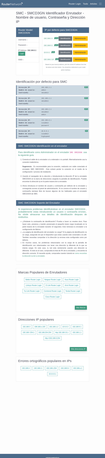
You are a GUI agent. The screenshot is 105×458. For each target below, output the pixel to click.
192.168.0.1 (48, 45)
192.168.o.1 (77, 368)
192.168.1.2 (53, 327)
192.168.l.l (26, 368)
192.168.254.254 (44, 332)
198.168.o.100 (39, 327)
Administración (80, 38)
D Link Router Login (53, 285)
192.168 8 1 (76, 327)
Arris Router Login (71, 285)
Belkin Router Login (33, 280)
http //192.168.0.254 (52, 338)
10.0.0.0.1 (52, 374)
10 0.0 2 (65, 327)
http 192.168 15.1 (61, 332)
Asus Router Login (72, 280)
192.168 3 (26, 327)
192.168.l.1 (38, 368)
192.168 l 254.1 (28, 332)
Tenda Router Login (72, 291)
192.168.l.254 (51, 368)
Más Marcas (80, 308)
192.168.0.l (65, 368)
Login (22, 54)
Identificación (65, 38)
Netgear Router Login (52, 280)
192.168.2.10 (49, 59)
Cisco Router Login (52, 297)
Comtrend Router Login (52, 291)
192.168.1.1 (76, 332)
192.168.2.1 (48, 38)
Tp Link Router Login (32, 291)
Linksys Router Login (34, 285)
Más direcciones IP (78, 349)
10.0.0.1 (47, 52)
